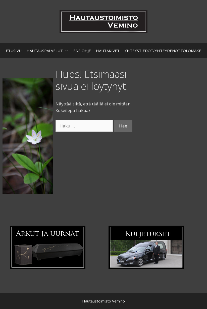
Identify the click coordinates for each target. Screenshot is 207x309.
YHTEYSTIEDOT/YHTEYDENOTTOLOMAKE (163, 50)
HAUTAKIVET (108, 50)
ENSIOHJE (82, 50)
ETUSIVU (14, 50)
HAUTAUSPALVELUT (49, 50)
